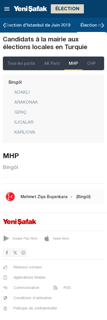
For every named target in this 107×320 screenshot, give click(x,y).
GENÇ (20, 111)
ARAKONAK (26, 101)
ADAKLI (22, 91)
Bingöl (15, 81)
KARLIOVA (24, 131)
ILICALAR (23, 121)
